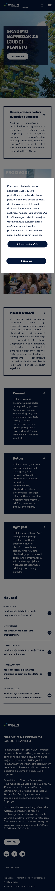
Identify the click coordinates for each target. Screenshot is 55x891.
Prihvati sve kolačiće (27, 244)
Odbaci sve (26, 261)
